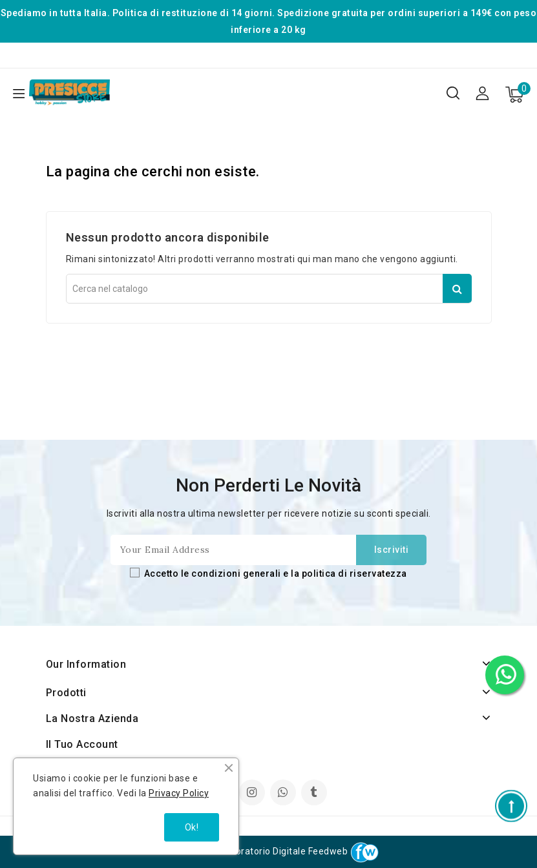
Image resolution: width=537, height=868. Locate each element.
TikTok (315, 794)
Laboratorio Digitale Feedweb (301, 851)
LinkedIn (284, 794)
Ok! (192, 827)
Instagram (253, 794)
